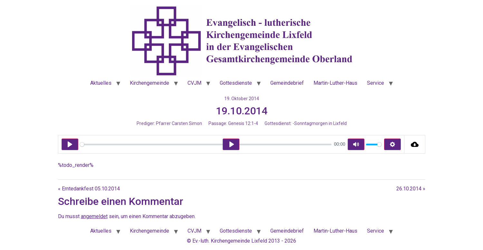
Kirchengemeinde (149, 83)
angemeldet (94, 216)
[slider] (206, 144)
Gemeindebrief (287, 83)
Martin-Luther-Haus (335, 83)
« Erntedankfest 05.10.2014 (89, 189)
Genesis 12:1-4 (243, 123)
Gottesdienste (236, 83)
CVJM (194, 83)
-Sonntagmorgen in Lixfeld (320, 123)
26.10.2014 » (410, 189)
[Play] (70, 144)
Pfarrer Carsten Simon (179, 123)
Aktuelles (100, 83)
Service (375, 83)
